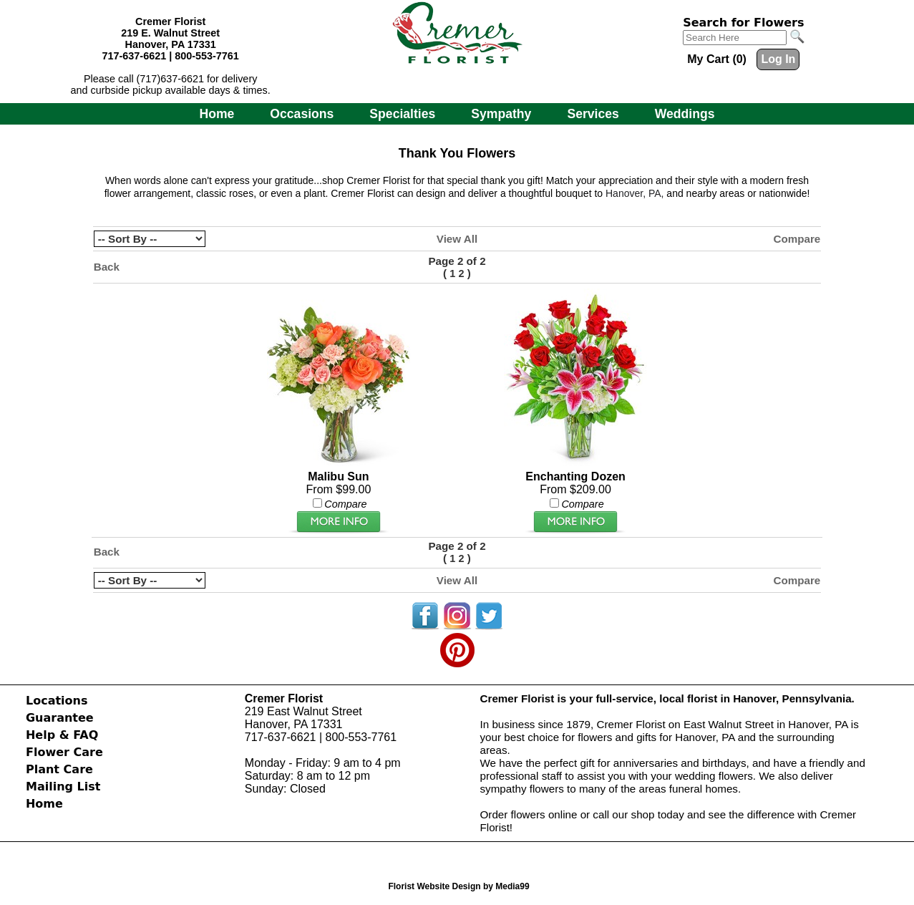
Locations (57, 700)
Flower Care (64, 752)
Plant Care (59, 769)
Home (216, 114)
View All (457, 239)
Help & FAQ (62, 735)
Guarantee (60, 718)
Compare (796, 239)
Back (107, 267)
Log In (778, 59)
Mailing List (63, 786)
